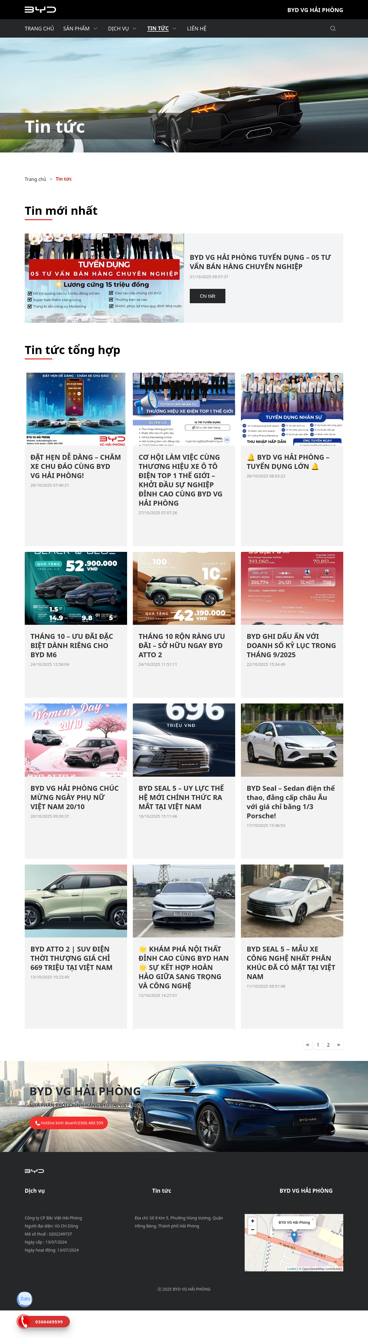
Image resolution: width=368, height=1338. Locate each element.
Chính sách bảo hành (48, 1210)
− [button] (252, 1258)
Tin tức (64, 179)
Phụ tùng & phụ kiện (47, 1217)
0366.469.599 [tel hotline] (90, 1123)
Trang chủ (35, 179)
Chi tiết (207, 296)
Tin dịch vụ (164, 1210)
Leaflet (291, 1296)
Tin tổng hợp (166, 1224)
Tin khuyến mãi (169, 1203)
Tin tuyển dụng (168, 1217)
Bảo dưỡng (37, 1203)
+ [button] (252, 1249)
